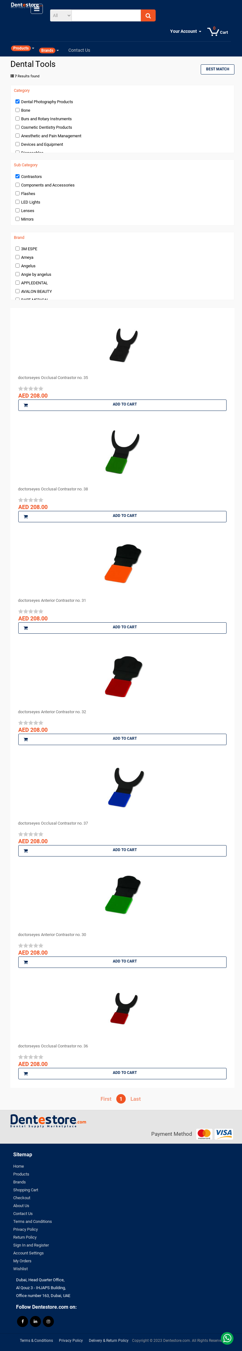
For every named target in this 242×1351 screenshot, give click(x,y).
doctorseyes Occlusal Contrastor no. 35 (53, 377)
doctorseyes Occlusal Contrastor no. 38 (53, 489)
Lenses (27, 210)
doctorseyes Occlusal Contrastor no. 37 (53, 823)
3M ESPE (29, 248)
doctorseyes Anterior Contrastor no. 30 (52, 934)
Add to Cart (80, 405)
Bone (25, 110)
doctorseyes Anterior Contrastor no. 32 (52, 711)
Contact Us (23, 1213)
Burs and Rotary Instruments (46, 118)
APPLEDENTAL (34, 283)
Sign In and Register (31, 1245)
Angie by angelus (36, 274)
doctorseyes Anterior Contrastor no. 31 (52, 600)
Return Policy (25, 1237)
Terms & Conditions (36, 1340)
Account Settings (28, 1253)
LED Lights (30, 202)
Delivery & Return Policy (109, 1340)
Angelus (28, 266)
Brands (19, 1182)
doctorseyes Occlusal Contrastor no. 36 (53, 1046)
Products (21, 1174)
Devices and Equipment (42, 144)
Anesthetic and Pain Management (51, 135)
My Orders (22, 1261)
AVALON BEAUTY (36, 291)
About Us (21, 1205)
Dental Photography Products (47, 101)
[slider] (30, 388)
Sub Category (25, 165)
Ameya (27, 257)
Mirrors (27, 219)
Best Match (217, 69)
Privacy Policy (25, 1229)
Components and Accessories (48, 185)
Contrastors (31, 176)
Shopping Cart (25, 1190)
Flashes (28, 193)
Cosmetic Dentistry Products (46, 127)
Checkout (21, 1197)
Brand (19, 237)
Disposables (32, 153)
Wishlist (20, 1268)
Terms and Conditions (32, 1221)
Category (22, 90)
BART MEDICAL (35, 300)
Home (18, 1166)
